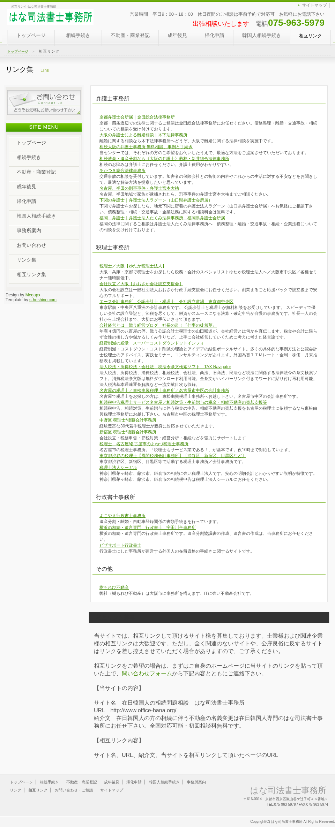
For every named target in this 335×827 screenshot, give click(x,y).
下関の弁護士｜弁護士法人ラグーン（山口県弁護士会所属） (156, 200)
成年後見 (177, 38)
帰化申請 (214, 35)
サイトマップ (314, 5)
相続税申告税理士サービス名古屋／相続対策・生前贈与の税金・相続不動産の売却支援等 (183, 402)
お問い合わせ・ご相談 (74, 790)
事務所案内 (29, 230)
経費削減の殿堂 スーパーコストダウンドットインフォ (151, 343)
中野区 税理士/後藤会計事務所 (127, 420)
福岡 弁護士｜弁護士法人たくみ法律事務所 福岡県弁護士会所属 (162, 217)
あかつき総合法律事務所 (122, 170)
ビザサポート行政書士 (120, 545)
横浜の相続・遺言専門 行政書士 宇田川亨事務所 (147, 527)
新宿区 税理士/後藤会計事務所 (127, 432)
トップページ (31, 35)
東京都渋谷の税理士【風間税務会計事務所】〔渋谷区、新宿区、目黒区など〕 (172, 455)
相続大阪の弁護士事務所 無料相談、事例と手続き (146, 146)
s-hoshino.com (43, 299)
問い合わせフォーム (147, 673)
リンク (15, 790)
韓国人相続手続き (261, 35)
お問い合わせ (31, 245)
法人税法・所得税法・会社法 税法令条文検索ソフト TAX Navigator (165, 366)
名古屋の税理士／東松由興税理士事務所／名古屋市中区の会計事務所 (164, 390)
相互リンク (37, 790)
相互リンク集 (31, 274)
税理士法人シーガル (118, 467)
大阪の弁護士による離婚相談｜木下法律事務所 (143, 134)
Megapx (32, 295)
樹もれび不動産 (114, 587)
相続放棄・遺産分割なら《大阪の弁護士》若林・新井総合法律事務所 (164, 158)
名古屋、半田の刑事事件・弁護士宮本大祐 (139, 188)
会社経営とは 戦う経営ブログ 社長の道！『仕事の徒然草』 (158, 325)
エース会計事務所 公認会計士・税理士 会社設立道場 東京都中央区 (166, 301)
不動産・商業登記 (130, 38)
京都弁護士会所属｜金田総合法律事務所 (137, 117)
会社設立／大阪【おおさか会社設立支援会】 (141, 283)
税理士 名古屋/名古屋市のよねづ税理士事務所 (143, 443)
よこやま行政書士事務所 (122, 515)
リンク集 (26, 260)
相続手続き (84, 38)
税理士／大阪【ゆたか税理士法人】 (132, 266)
